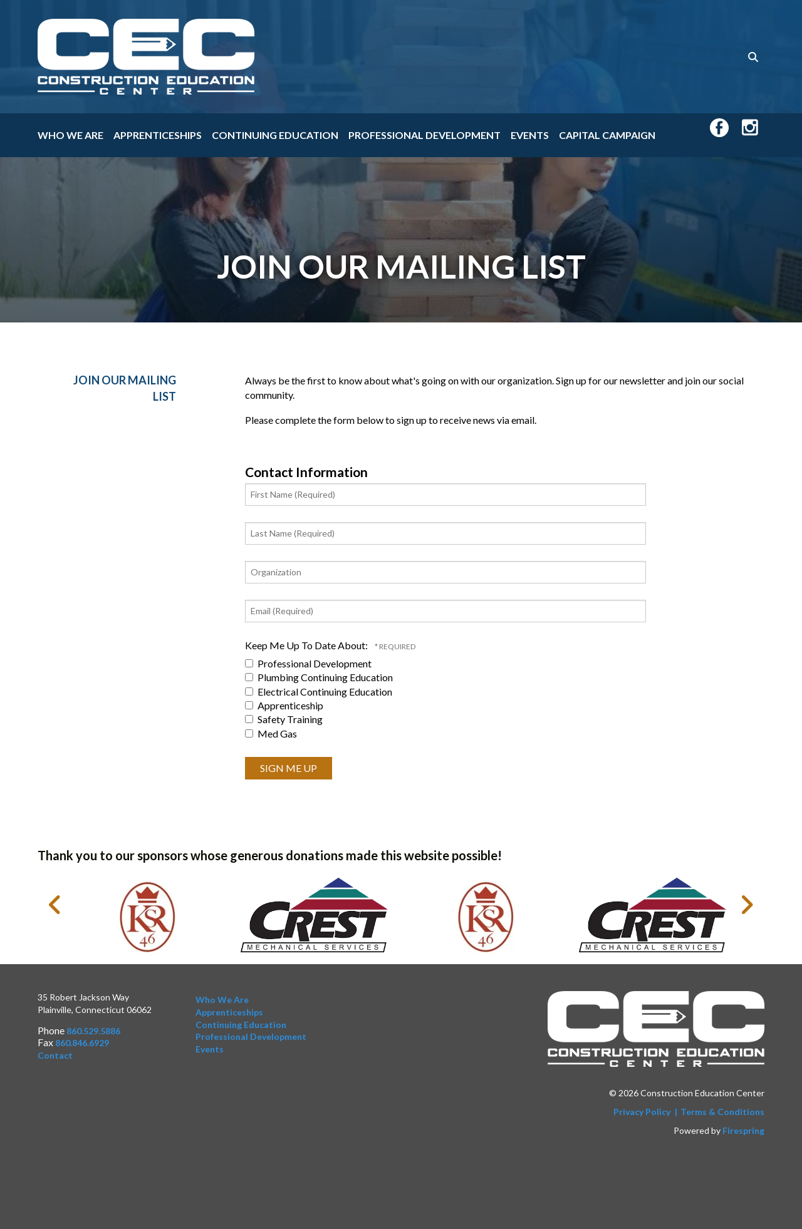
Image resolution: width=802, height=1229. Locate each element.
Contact (55, 1055)
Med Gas (271, 733)
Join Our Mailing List (124, 388)
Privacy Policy (641, 1111)
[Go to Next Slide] (746, 904)
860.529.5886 (93, 1031)
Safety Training (284, 719)
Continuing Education (275, 135)
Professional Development (424, 135)
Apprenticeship (284, 705)
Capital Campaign (607, 135)
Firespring (743, 1130)
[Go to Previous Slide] (55, 904)
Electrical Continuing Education (318, 691)
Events (530, 135)
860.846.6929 (82, 1042)
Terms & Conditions (722, 1111)
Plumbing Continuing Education (319, 677)
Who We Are (70, 135)
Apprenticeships (157, 135)
